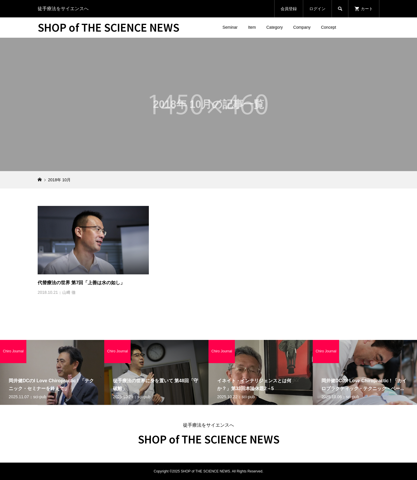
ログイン (317, 8)
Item (252, 27)
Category (274, 27)
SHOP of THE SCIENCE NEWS (108, 27)
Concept (328, 27)
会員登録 (289, 8)
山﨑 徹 (69, 292)
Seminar (229, 27)
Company (302, 27)
